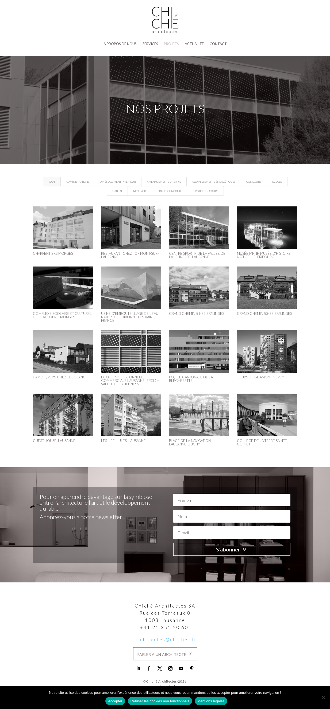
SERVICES (150, 44)
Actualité (194, 44)
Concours (253, 181)
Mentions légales (211, 701)
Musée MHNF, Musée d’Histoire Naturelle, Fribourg (263, 255)
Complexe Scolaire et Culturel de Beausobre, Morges (62, 315)
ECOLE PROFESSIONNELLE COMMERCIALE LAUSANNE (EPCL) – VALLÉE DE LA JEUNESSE (130, 380)
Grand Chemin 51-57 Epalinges (196, 313)
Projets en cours (205, 191)
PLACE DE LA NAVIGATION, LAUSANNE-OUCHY (190, 442)
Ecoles (277, 181)
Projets (171, 44)
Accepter (115, 701)
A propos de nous (120, 44)
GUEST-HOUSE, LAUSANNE (54, 440)
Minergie (140, 191)
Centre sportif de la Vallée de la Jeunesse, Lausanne (197, 255)
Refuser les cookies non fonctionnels (160, 701)
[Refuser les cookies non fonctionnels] (323, 697)
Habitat (117, 191)
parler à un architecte (161, 654)
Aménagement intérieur (118, 181)
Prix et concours (170, 191)
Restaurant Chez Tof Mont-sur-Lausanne (129, 255)
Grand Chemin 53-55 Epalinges (264, 313)
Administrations (77, 181)
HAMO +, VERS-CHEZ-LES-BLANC (59, 377)
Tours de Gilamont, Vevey (260, 377)
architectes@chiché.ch (165, 639)
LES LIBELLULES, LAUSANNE (123, 440)
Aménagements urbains (164, 181)
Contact (218, 44)
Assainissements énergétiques (213, 181)
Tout (52, 181)
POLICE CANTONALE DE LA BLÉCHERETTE (191, 379)
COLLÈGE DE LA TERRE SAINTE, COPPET (262, 442)
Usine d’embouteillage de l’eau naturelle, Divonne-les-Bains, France (129, 317)
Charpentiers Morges (53, 253)
